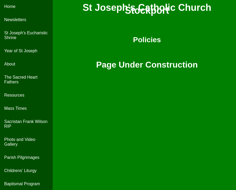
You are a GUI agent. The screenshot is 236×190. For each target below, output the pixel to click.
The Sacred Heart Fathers (20, 79)
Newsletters (15, 19)
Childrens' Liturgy (20, 170)
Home (10, 6)
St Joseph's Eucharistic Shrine (26, 35)
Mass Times (15, 108)
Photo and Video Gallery (19, 141)
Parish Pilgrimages (21, 157)
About (9, 64)
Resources (14, 95)
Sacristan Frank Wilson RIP (26, 124)
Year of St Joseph (20, 51)
